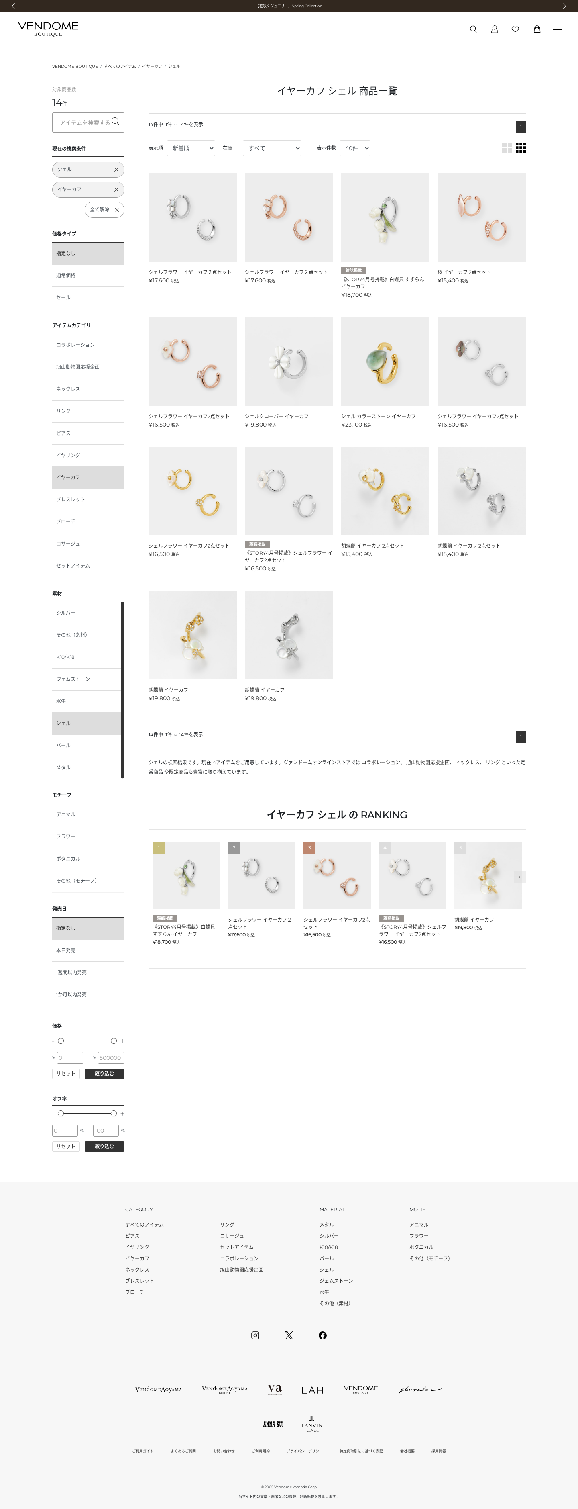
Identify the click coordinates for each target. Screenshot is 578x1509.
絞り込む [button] (104, 1074)
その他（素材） (73, 635)
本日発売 (65, 950)
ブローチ (65, 522)
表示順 (156, 148)
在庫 (227, 148)
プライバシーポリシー (305, 1451)
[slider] (61, 1041)
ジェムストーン (73, 679)
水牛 (61, 701)
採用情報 (438, 1451)
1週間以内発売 (71, 972)
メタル (63, 768)
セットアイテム (73, 566)
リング (63, 411)
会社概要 (407, 1451)
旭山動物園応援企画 (78, 367)
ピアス (63, 433)
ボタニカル (68, 859)
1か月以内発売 (71, 995)
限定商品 (178, 772)
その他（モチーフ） (78, 881)
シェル (174, 66)
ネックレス (68, 389)
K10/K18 (65, 657)
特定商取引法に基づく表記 (361, 1451)
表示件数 (326, 148)
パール (63, 745)
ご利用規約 (261, 1451)
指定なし (65, 253)
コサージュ (68, 544)
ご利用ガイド (143, 1451)
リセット (65, 1074)
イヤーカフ (152, 66)
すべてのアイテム (120, 66)
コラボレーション (75, 345)
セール (63, 297)
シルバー (65, 613)
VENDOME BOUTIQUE (75, 66)
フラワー (65, 837)
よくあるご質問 (183, 1451)
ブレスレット (70, 500)
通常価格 (65, 275)
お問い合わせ (224, 1451)
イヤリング (68, 455)
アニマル (65, 815)
